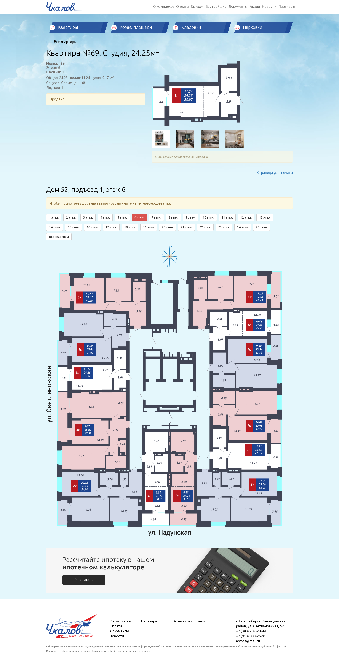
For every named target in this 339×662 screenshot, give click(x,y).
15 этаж (73, 227)
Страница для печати (275, 173)
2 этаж (71, 217)
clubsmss (198, 621)
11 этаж (227, 217)
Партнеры (286, 6)
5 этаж (122, 217)
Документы (238, 6)
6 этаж (139, 217)
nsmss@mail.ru (248, 641)
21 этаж (186, 227)
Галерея (197, 6)
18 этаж (130, 227)
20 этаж (167, 227)
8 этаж (173, 217)
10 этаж (208, 217)
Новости (269, 6)
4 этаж (105, 217)
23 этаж (224, 227)
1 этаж (54, 217)
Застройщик (216, 6)
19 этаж (148, 227)
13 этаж (264, 217)
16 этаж (92, 227)
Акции (255, 6)
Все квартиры (61, 42)
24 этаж (242, 227)
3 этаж (88, 217)
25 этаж (261, 227)
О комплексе (163, 6)
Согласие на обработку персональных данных (121, 651)
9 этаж (190, 217)
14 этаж (54, 227)
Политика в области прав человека (68, 651)
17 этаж (111, 227)
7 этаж (156, 217)
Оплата (182, 6)
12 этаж (246, 217)
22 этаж (205, 227)
